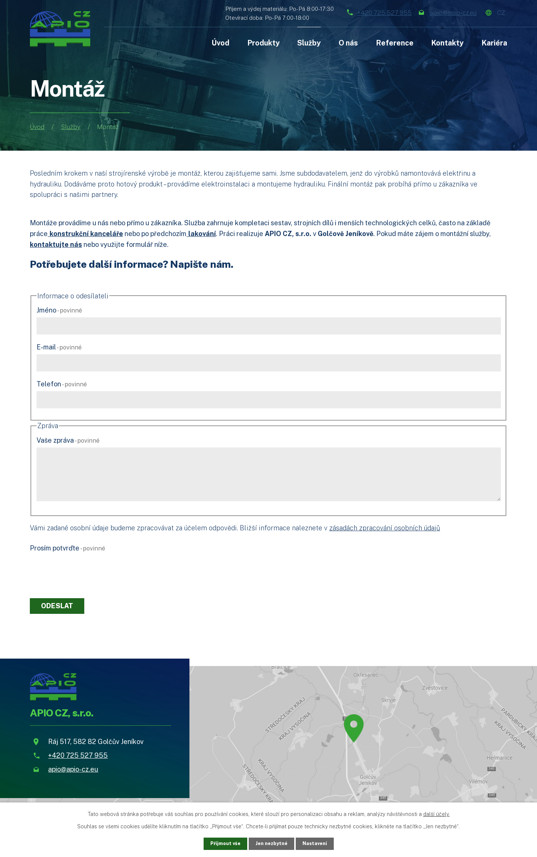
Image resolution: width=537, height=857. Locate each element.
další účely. (436, 813)
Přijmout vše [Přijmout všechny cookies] (222, 843)
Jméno (59, 310)
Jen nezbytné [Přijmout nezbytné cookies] (271, 843)
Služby (71, 127)
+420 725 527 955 (344, 12)
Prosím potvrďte (67, 548)
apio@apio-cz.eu (433, 12)
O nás (348, 42)
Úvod (37, 127)
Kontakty (447, 42)
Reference (395, 42)
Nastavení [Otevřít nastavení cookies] (318, 843)
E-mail (59, 347)
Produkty (263, 42)
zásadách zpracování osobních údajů (384, 528)
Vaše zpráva (68, 440)
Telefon (62, 384)
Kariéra (494, 42)
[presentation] (86, 569)
